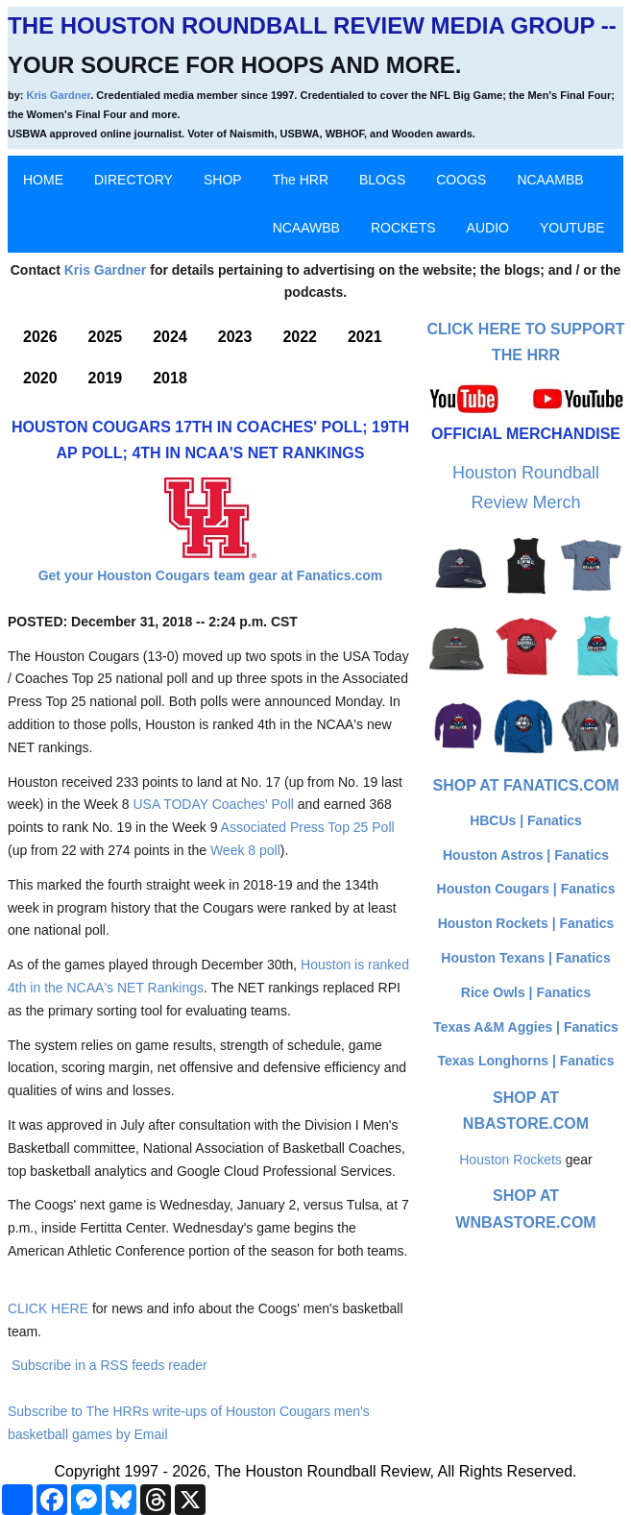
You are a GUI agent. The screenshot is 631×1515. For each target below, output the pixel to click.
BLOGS (382, 179)
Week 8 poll (245, 850)
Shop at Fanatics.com (525, 785)
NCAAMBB (550, 179)
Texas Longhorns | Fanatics (525, 1060)
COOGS (461, 179)
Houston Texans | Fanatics (525, 957)
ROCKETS (403, 227)
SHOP (223, 179)
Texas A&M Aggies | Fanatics (525, 1027)
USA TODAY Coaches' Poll (213, 804)
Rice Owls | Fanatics (526, 992)
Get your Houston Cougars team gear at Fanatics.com (210, 575)
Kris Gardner (59, 95)
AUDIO (488, 227)
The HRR (300, 179)
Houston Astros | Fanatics (526, 855)
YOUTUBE (572, 227)
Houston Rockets (510, 1159)
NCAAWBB (306, 227)
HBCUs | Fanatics (526, 820)
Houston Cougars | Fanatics (526, 888)
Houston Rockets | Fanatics (526, 923)
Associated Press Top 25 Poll (308, 827)
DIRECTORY (133, 179)
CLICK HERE (48, 1308)
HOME (43, 179)
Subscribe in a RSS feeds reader (109, 1365)
